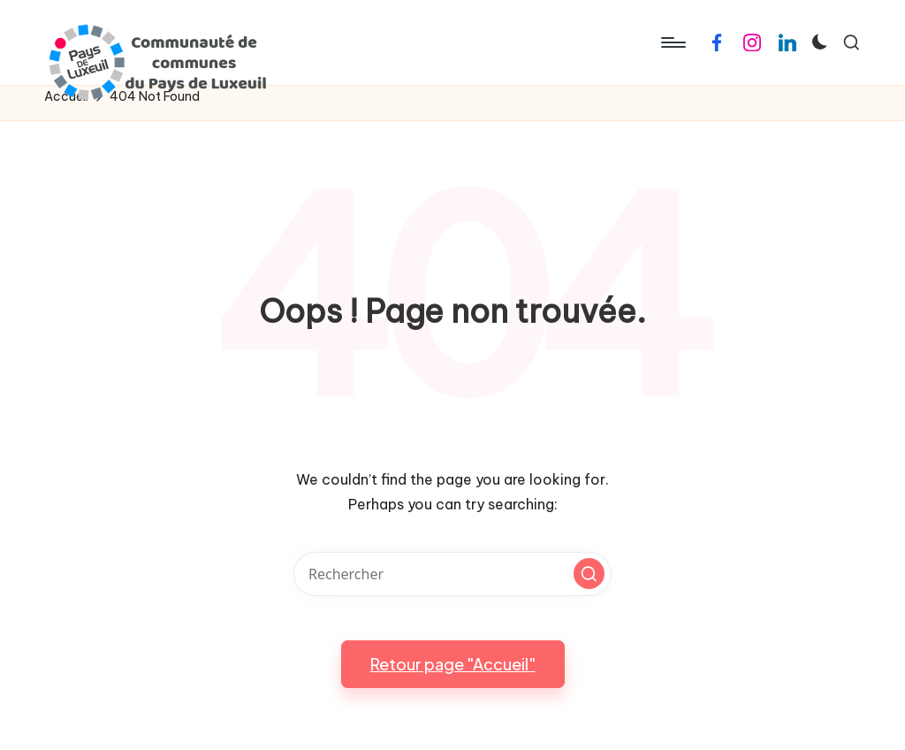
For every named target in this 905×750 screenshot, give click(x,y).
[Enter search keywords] (452, 574)
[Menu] (672, 42)
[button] (589, 573)
